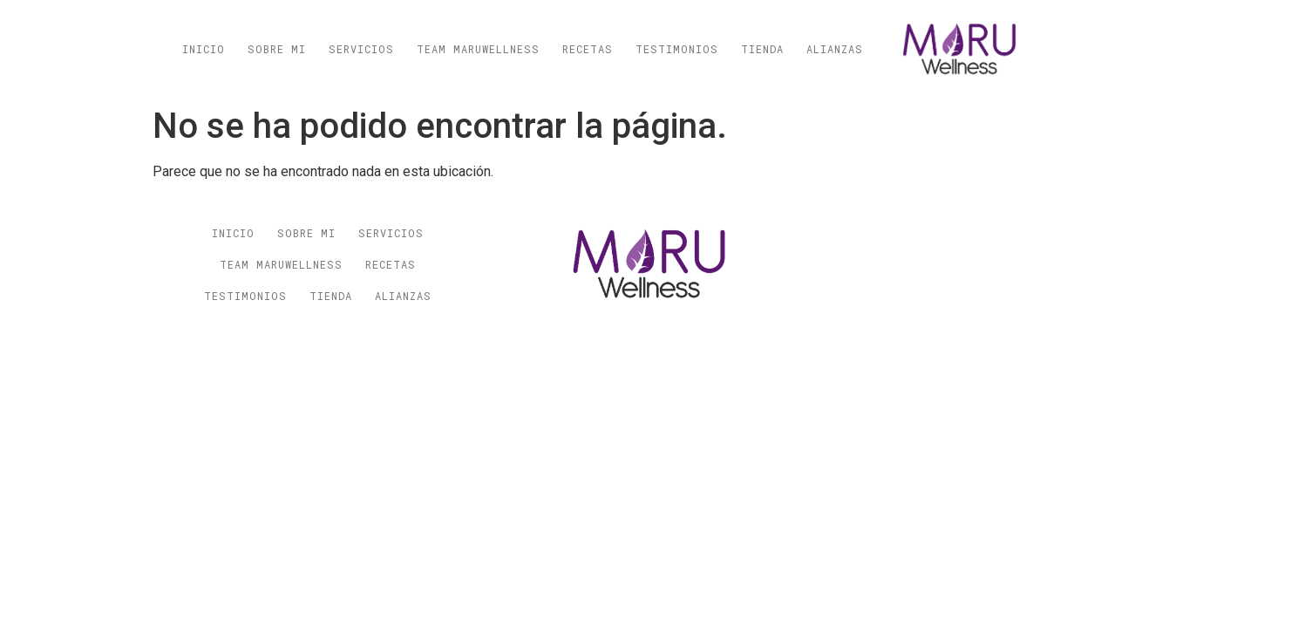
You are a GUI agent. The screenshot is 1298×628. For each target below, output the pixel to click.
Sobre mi (277, 49)
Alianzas (834, 49)
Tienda (762, 49)
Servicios (361, 49)
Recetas (587, 49)
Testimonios (676, 49)
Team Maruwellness (478, 49)
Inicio (203, 49)
